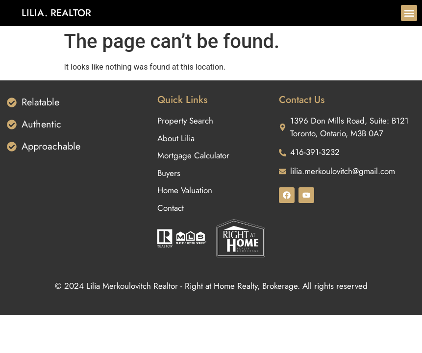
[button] (409, 13)
